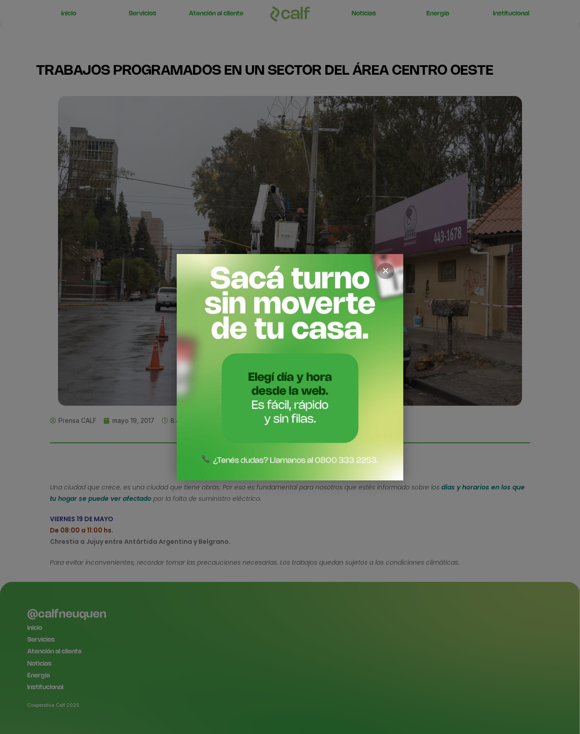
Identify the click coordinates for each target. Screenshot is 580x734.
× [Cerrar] (385, 271)
